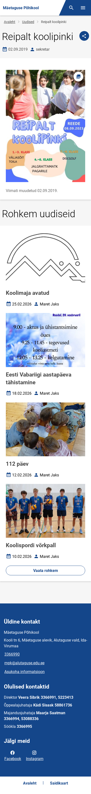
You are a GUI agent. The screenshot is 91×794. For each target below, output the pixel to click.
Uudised (28, 22)
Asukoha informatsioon (24, 671)
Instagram (34, 755)
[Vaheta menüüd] (83, 8)
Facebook (12, 755)
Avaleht (9, 22)
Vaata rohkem (45, 570)
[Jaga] (84, 36)
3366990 (12, 654)
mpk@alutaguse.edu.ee (24, 663)
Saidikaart (59, 783)
